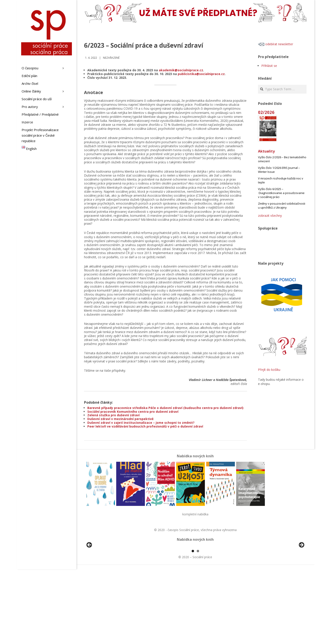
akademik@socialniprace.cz (181, 70)
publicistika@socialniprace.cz (201, 74)
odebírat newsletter (275, 44)
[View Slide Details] (101, 571)
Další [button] (301, 570)
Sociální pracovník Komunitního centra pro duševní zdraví (132, 411)
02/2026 (266, 112)
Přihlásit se (269, 66)
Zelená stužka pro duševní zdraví (113, 415)
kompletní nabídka (195, 514)
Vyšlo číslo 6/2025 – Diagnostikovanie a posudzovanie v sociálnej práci (281, 193)
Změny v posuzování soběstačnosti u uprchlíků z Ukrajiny (281, 205)
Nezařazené (111, 58)
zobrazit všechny (270, 215)
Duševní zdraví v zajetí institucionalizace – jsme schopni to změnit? (140, 422)
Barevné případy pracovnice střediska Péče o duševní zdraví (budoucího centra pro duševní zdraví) (165, 408)
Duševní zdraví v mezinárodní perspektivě (120, 419)
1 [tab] (193, 602)
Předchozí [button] (89, 570)
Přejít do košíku (269, 369)
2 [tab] (198, 602)
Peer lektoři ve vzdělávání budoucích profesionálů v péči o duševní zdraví (145, 426)
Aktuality (266, 151)
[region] (195, 571)
